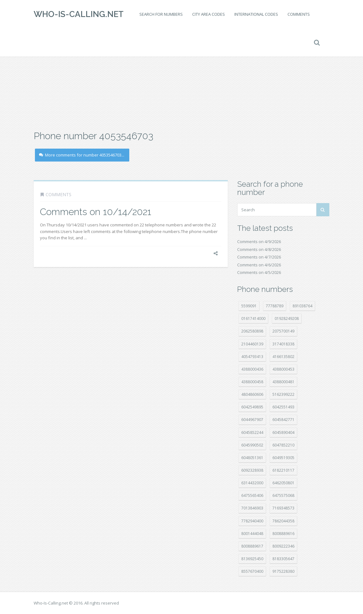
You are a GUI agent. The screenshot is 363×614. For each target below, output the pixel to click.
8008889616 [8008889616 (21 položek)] (283, 533)
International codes (256, 14)
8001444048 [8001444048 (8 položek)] (252, 533)
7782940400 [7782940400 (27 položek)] (252, 521)
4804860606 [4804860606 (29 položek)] (252, 394)
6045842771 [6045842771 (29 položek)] (283, 419)
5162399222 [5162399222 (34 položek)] (283, 394)
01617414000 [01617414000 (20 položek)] (253, 318)
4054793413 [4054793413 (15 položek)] (252, 356)
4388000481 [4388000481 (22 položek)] (283, 381)
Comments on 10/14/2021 (95, 211)
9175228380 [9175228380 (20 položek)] (283, 571)
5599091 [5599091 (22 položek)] (249, 306)
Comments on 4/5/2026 (259, 272)
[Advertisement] (181, 79)
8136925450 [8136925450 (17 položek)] (252, 558)
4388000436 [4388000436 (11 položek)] (252, 369)
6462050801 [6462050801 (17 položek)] (283, 483)
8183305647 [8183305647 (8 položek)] (283, 558)
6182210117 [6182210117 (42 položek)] (283, 470)
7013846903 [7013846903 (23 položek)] (252, 508)
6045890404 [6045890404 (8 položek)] (283, 432)
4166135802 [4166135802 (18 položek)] (283, 356)
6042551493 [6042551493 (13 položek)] (283, 407)
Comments (299, 14)
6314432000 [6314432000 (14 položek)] (252, 483)
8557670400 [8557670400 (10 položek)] (252, 571)
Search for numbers (161, 14)
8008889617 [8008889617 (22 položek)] (252, 546)
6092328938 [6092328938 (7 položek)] (252, 470)
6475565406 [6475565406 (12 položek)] (252, 495)
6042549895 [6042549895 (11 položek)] (252, 407)
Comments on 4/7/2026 (259, 257)
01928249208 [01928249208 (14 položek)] (287, 318)
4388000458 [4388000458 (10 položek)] (252, 381)
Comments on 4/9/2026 (259, 241)
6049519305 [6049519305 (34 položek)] (283, 457)
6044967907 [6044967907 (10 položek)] (252, 419)
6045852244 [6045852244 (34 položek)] (252, 432)
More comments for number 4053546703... (81, 155)
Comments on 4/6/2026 (259, 265)
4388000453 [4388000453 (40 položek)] (283, 369)
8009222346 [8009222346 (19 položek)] (283, 546)
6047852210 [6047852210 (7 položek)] (283, 445)
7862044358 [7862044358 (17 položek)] (283, 521)
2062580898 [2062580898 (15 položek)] (252, 331)
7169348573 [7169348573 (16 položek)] (283, 508)
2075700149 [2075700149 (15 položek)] (283, 331)
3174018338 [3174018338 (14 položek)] (283, 344)
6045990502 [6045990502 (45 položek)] (252, 445)
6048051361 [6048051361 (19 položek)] (252, 457)
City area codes (208, 14)
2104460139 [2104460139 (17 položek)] (252, 344)
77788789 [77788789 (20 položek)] (274, 306)
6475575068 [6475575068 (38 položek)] (283, 495)
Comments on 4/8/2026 (259, 249)
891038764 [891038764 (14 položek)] (302, 306)
